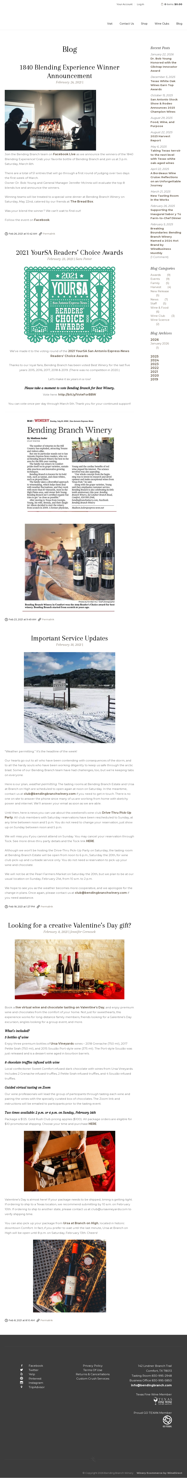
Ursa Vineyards (62, 1043)
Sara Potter (84, 259)
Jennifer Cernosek (83, 932)
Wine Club (165, 316)
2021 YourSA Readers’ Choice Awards (69, 252)
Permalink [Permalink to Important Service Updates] (47, 906)
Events (162, 279)
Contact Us (127, 23)
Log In (140, 4)
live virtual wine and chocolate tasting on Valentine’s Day (60, 1007)
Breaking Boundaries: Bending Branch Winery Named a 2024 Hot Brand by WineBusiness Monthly (165, 241)
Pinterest (27, 1378)
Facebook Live (64, 154)
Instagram (28, 1382)
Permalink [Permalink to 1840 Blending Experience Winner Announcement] (49, 233)
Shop (144, 23)
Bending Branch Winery (28, 15)
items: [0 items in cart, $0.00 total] (169, 4)
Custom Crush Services (92, 1378)
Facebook (41, 220)
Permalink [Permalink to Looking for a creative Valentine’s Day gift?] (47, 1320)
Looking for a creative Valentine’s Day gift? (69, 925)
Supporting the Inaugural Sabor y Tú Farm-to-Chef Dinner (165, 214)
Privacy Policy (93, 1365)
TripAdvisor (29, 1387)
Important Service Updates (69, 638)
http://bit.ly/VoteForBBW (77, 394)
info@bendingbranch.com (151, 1385)
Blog (179, 23)
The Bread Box (81, 201)
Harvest (163, 287)
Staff (161, 303)
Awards (163, 275)
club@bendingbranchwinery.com (50, 793)
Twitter (26, 1370)
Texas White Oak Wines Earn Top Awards (162, 85)
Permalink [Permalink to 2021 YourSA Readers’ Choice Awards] (48, 619)
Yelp (24, 1374)
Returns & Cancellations (93, 1374)
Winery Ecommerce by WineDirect (159, 1472)
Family (162, 283)
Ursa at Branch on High (80, 1223)
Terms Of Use (92, 1370)
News (161, 299)
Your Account (125, 4)
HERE (90, 841)
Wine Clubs (162, 23)
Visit (109, 23)
